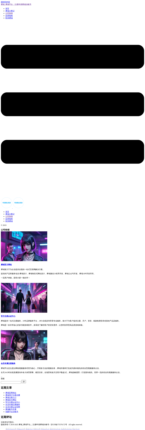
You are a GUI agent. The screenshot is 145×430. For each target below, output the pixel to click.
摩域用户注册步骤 (12, 395)
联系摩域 (9, 18)
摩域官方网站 (10, 400)
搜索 (3, 379)
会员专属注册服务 (12, 405)
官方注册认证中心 (12, 402)
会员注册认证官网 (12, 407)
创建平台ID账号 (11, 412)
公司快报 (9, 13)
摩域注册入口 (10, 397)
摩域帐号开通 (10, 409)
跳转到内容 (5, 2)
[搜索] (23, 381)
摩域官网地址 (10, 393)
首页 (7, 8)
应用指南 (9, 16)
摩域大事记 (9, 11)
